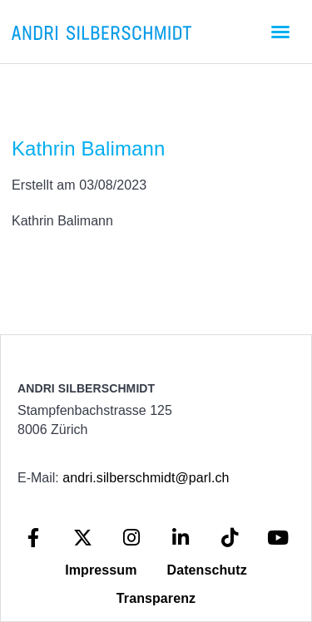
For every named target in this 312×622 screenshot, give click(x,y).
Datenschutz (207, 570)
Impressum (100, 570)
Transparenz (156, 598)
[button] (280, 32)
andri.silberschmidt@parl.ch (145, 478)
